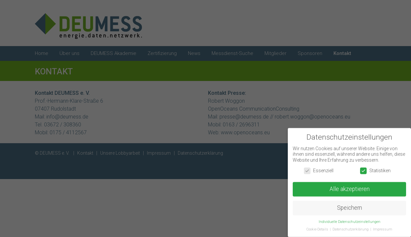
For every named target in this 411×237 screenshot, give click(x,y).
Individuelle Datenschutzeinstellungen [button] (349, 223)
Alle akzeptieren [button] (350, 190)
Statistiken (375, 172)
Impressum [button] (382, 230)
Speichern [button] (349, 209)
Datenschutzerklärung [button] (351, 230)
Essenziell (318, 172)
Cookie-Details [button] (318, 230)
